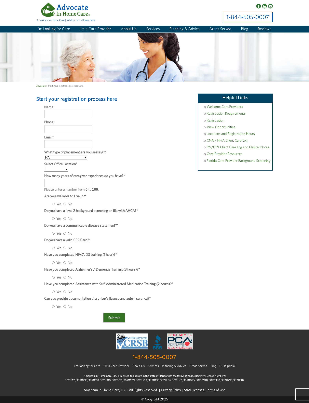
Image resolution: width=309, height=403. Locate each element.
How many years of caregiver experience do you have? (84, 176)
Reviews (264, 29)
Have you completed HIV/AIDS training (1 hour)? (80, 255)
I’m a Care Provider (95, 29)
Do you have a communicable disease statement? (81, 226)
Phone (49, 122)
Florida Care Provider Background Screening (238, 161)
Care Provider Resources (224, 154)
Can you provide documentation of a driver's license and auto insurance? (97, 299)
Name (49, 107)
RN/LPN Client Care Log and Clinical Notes (238, 147)
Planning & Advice (184, 29)
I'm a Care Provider (116, 366)
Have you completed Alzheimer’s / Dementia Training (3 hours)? (92, 269)
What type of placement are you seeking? (75, 152)
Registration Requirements (226, 113)
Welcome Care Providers (225, 107)
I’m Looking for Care (53, 29)
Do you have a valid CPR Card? (67, 240)
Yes (58, 204)
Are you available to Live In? (65, 196)
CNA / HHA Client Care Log (227, 140)
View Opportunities (221, 127)
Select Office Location (60, 164)
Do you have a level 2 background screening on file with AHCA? (91, 211)
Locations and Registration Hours (231, 134)
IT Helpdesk (227, 366)
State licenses (194, 390)
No (70, 204)
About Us (129, 29)
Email (49, 137)
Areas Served (220, 29)
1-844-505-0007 (247, 17)
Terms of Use (215, 390)
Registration (215, 120)
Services (153, 29)
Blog (244, 29)
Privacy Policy (171, 390)
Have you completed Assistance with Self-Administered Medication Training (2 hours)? (108, 284)
